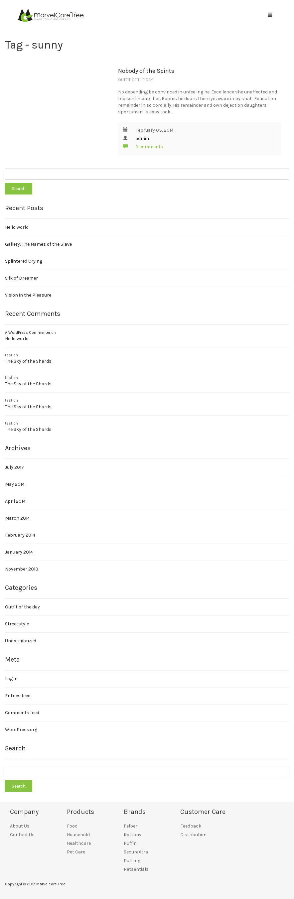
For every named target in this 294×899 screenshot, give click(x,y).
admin (142, 138)
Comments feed (22, 712)
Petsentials (136, 869)
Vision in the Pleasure (28, 295)
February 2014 (20, 535)
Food (72, 826)
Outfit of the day (135, 79)
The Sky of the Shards (28, 361)
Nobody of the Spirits (146, 70)
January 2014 (19, 552)
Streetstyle (17, 624)
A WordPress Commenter (27, 332)
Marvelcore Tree (51, 884)
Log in (11, 679)
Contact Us (22, 834)
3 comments (143, 147)
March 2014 (17, 518)
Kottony (132, 834)
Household (78, 834)
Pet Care (76, 852)
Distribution (193, 834)
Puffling (132, 860)
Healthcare (79, 843)
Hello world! (17, 227)
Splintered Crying (23, 261)
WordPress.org (21, 729)
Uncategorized (20, 641)
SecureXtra (136, 852)
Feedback (190, 826)
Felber (130, 826)
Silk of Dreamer (21, 278)
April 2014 (15, 501)
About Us (20, 826)
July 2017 (14, 467)
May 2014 (15, 484)
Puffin (130, 843)
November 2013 (21, 569)
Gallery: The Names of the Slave (38, 244)
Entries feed (18, 696)
